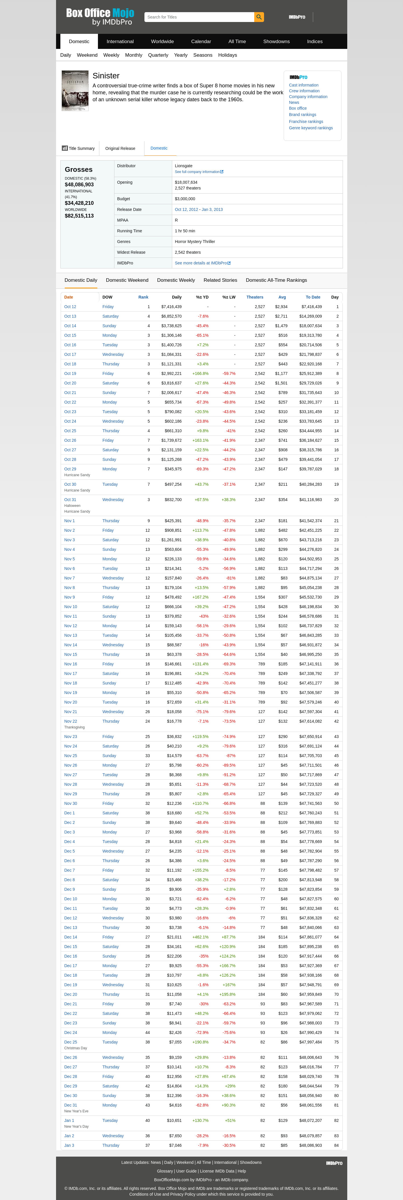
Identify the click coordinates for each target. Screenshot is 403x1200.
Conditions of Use (145, 1194)
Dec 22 (70, 1013)
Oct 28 (70, 459)
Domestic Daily (81, 280)
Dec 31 (70, 1105)
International (120, 41)
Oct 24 (70, 421)
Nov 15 (70, 654)
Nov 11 (70, 616)
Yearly (181, 55)
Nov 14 (70, 645)
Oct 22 (70, 402)
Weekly (111, 55)
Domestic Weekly (176, 280)
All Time (237, 41)
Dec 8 (69, 879)
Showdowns (276, 41)
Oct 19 (70, 373)
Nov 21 (70, 711)
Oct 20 (70, 383)
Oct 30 (70, 484)
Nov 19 (70, 692)
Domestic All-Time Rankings (276, 280)
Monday (110, 335)
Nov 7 (69, 578)
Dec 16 (70, 956)
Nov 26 (70, 765)
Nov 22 (70, 721)
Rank (143, 297)
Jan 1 (69, 1120)
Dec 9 (69, 889)
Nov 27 (70, 774)
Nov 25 (70, 755)
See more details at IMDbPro (203, 263)
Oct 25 (70, 430)
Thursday (111, 364)
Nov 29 (70, 794)
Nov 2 (69, 530)
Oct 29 (70, 469)
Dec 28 (70, 1076)
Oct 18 (70, 364)
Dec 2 (69, 822)
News (294, 102)
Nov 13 (70, 635)
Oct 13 (70, 316)
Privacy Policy (182, 1194)
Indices (315, 41)
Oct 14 (70, 325)
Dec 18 (70, 975)
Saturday (111, 316)
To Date (313, 297)
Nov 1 (69, 520)
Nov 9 (69, 597)
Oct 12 (70, 306)
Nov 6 (69, 568)
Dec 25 (70, 1042)
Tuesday (110, 345)
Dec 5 (69, 851)
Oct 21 (70, 392)
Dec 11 (70, 908)
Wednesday (113, 354)
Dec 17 (70, 965)
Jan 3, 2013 (212, 209)
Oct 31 (70, 499)
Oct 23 (70, 411)
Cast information (304, 85)
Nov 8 (69, 587)
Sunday (109, 325)
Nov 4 (69, 549)
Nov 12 (70, 625)
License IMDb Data (217, 1171)
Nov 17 (70, 673)
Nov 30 (70, 803)
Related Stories (220, 280)
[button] (305, 114)
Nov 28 (70, 784)
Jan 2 (69, 1135)
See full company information (199, 172)
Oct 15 (70, 335)
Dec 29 (70, 1086)
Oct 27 (70, 450)
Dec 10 (70, 899)
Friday (108, 306)
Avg (282, 297)
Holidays (227, 55)
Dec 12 (70, 918)
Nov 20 (70, 702)
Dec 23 (70, 1023)
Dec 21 (70, 1004)
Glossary (165, 1171)
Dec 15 (70, 946)
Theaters (254, 297)
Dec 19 (70, 984)
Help (242, 1171)
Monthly (133, 55)
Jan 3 (69, 1145)
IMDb (225, 1179)
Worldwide (162, 41)
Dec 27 (70, 1067)
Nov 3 (69, 540)
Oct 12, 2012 (186, 209)
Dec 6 (69, 860)
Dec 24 (70, 1032)
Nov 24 (70, 746)
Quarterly (158, 55)
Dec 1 (69, 813)
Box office (298, 108)
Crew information (304, 91)
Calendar (201, 41)
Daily (65, 55)
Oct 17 (70, 354)
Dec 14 (70, 937)
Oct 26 (70, 440)
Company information (308, 96)
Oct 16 (70, 345)
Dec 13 (70, 927)
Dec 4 (69, 841)
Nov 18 (70, 683)
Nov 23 (70, 736)
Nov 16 (70, 664)
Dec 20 (70, 994)
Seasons (202, 55)
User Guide (186, 1171)
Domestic (79, 41)
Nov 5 (69, 559)
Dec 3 (69, 832)
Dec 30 (70, 1095)
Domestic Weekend (127, 280)
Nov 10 (70, 606)
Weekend (87, 55)
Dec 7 (69, 870)
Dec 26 (70, 1057)
